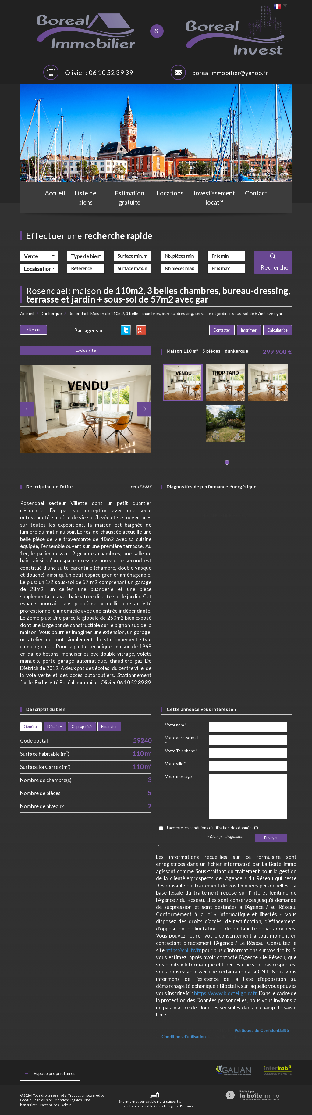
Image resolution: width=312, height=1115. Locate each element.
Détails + (54, 726)
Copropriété (82, 726)
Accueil (51, 203)
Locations (172, 203)
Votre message (178, 776)
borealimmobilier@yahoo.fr (230, 72)
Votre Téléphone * (181, 750)
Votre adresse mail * (181, 740)
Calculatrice (278, 330)
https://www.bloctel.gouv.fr (225, 993)
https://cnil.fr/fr (183, 950)
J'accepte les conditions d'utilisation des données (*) (212, 827)
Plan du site (43, 1100)
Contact (260, 203)
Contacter (225, 330)
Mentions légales (68, 1100)
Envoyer (271, 838)
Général (31, 726)
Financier (109, 726)
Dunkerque (51, 313)
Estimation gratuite (130, 203)
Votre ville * (175, 763)
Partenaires (49, 1105)
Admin (67, 1105)
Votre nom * (175, 724)
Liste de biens (84, 203)
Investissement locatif (217, 203)
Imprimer (251, 330)
